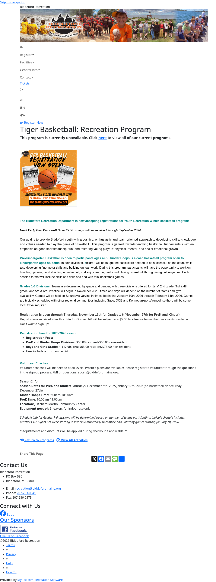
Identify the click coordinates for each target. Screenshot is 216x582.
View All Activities (72, 440)
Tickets (25, 83)
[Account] (30, 89)
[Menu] (22, 115)
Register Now (33, 122)
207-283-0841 (26, 493)
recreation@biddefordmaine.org (38, 488)
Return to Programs (37, 440)
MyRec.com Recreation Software (40, 580)
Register (26, 55)
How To (11, 572)
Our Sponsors (17, 519)
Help (9, 563)
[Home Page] (30, 47)
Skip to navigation (12, 2)
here (102, 137)
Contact (25, 77)
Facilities (26, 62)
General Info (29, 70)
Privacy (11, 554)
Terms (10, 545)
